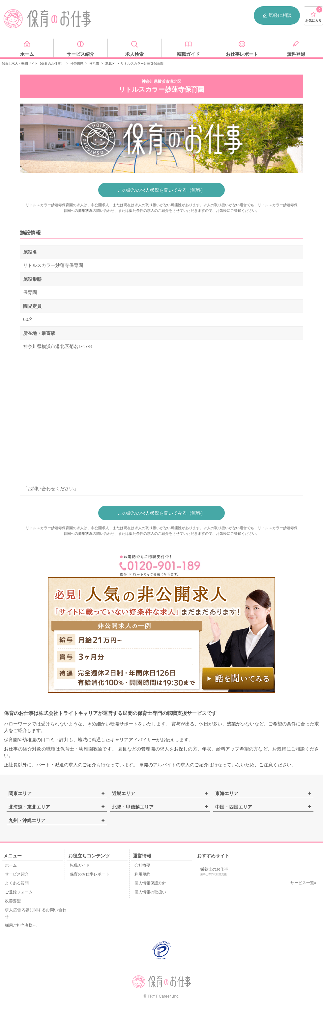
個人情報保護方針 (150, 883)
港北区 (110, 63)
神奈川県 (76, 63)
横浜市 (94, 63)
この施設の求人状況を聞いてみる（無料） (161, 190)
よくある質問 (17, 883)
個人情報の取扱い (150, 892)
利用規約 (142, 874)
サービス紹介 (17, 874)
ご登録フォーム (19, 892)
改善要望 (13, 901)
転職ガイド (80, 865)
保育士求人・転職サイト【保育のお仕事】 (33, 63)
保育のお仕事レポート (89, 874)
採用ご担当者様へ (21, 925)
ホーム (11, 865)
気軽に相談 (277, 15)
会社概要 (142, 865)
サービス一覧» (303, 882)
